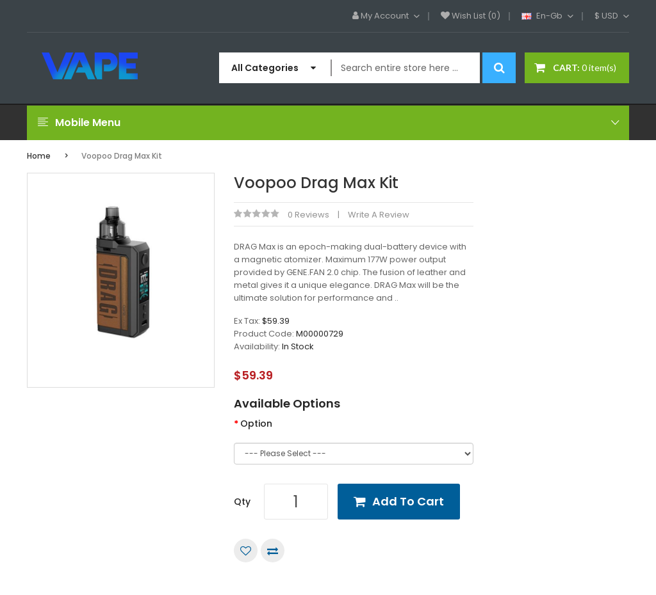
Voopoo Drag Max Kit (121, 155)
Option (256, 423)
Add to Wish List (246, 550)
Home (39, 155)
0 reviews (308, 214)
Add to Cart (408, 501)
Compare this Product (272, 550)
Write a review (378, 214)
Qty (242, 501)
